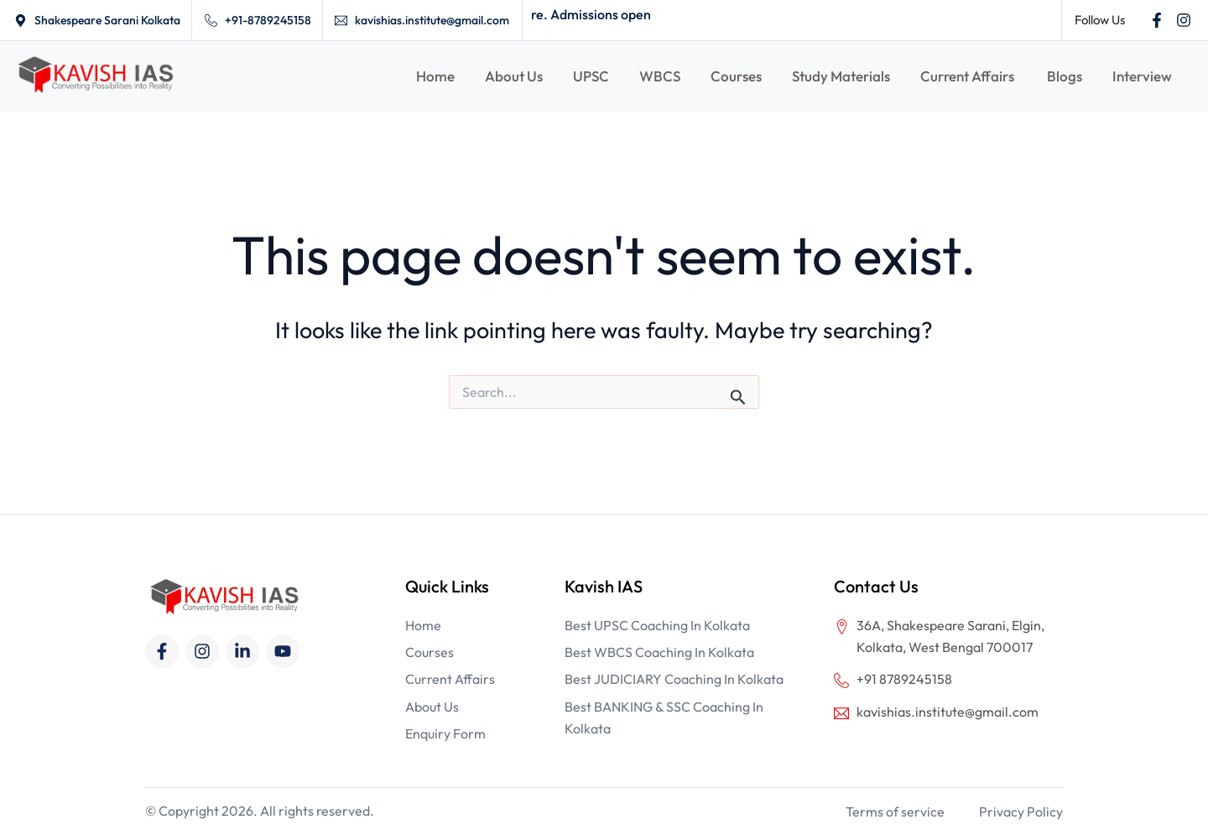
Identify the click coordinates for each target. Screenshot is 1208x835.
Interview (1142, 76)
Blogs (1064, 76)
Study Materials (841, 76)
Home (435, 76)
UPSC (591, 76)
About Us (514, 76)
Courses (736, 76)
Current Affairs (968, 76)
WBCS (659, 76)
